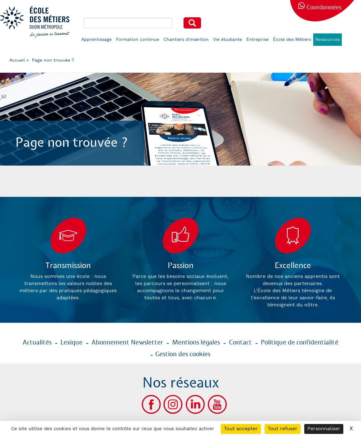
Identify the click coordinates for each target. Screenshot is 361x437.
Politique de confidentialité (299, 342)
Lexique (71, 342)
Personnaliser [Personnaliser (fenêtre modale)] (323, 429)
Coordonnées (323, 7)
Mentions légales (196, 342)
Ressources (327, 39)
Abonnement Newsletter (127, 342)
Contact (240, 342)
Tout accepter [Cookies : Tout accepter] (241, 429)
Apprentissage (96, 39)
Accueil (17, 60)
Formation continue (137, 39)
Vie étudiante (227, 39)
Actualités (37, 342)
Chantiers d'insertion (186, 39)
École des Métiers (292, 39)
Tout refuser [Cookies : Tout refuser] (282, 429)
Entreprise (257, 39)
